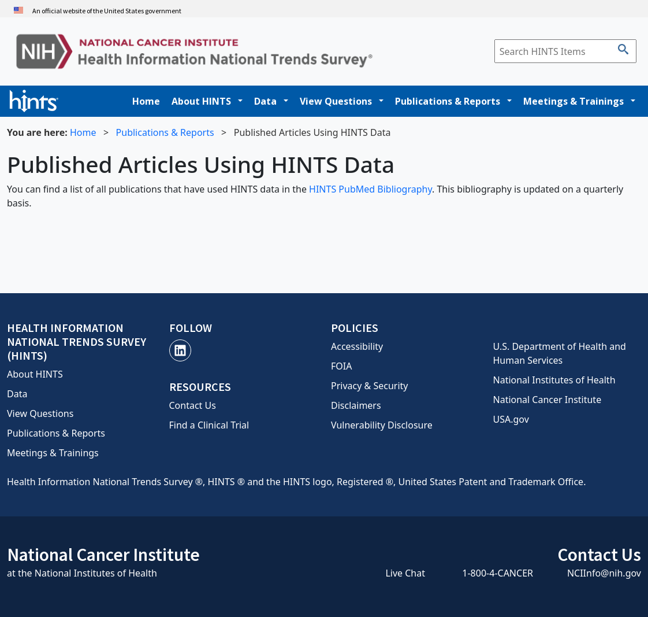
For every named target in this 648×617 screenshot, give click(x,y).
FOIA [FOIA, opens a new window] (341, 366)
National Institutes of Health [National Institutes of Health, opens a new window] (554, 380)
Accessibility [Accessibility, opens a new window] (357, 346)
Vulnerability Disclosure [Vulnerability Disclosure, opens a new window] (382, 425)
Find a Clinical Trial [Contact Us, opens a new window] (209, 425)
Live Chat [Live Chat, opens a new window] (405, 573)
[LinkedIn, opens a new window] (180, 350)
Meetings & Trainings (573, 101)
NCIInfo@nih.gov (604, 573)
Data (265, 101)
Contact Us (192, 405)
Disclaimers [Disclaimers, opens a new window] (356, 405)
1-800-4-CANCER (497, 573)
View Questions (336, 101)
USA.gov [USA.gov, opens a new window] (511, 419)
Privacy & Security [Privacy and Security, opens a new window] (369, 385)
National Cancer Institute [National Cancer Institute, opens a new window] (547, 399)
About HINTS (201, 101)
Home (146, 101)
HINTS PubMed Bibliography (370, 189)
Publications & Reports (447, 101)
